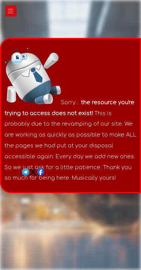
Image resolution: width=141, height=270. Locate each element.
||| (11, 11)
